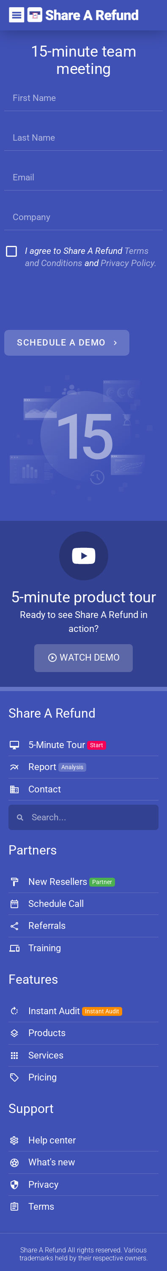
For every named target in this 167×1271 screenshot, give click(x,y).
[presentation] (67, 300)
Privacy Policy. (128, 263)
